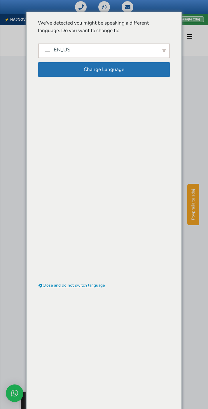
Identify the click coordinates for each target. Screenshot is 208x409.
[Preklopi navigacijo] (189, 36)
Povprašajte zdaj (193, 204)
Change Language (104, 69)
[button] (14, 393)
